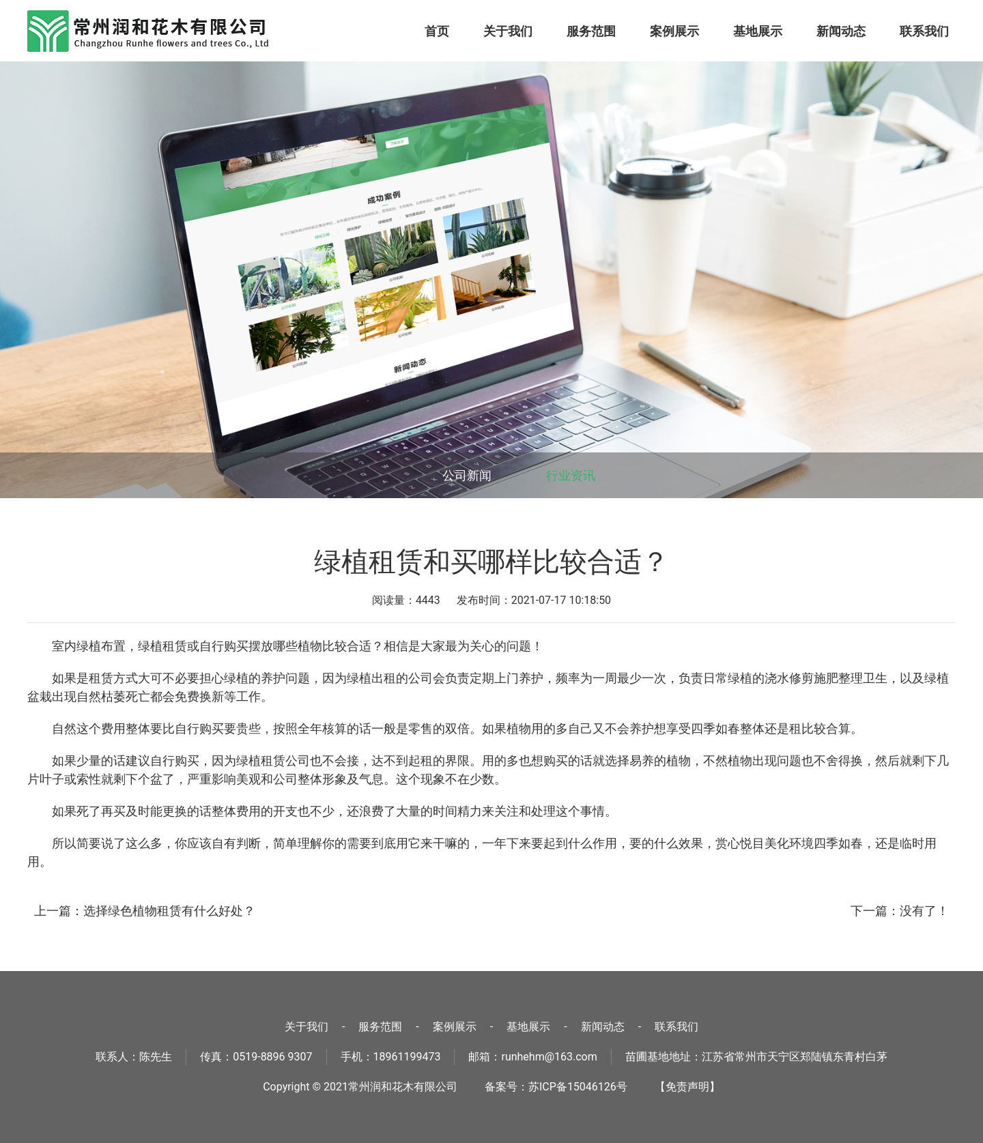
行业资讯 (570, 475)
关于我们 (507, 31)
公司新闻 (467, 475)
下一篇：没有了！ (900, 910)
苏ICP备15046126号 (577, 1086)
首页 (437, 31)
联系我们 (924, 31)
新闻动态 (841, 31)
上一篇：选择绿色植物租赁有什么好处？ (144, 910)
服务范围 (591, 31)
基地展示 (757, 31)
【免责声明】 (687, 1086)
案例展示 (674, 31)
